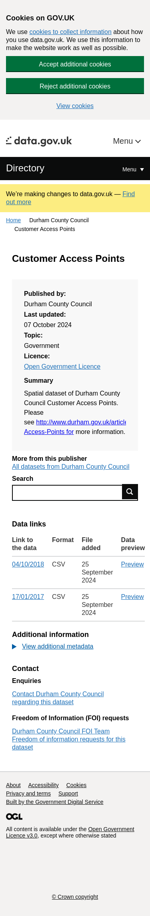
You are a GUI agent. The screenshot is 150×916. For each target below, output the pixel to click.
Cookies (76, 785)
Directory (25, 168)
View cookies (75, 105)
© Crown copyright (75, 897)
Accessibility (43, 785)
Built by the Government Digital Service (55, 802)
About (13, 785)
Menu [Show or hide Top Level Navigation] (130, 169)
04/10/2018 (28, 564)
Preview (132, 564)
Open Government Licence (62, 366)
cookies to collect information (70, 31)
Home (13, 220)
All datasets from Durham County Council (70, 466)
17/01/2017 (28, 596)
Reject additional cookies (75, 86)
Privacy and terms (28, 793)
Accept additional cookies (75, 64)
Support (68, 793)
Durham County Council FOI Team (61, 731)
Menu (124, 141)
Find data (130, 491)
